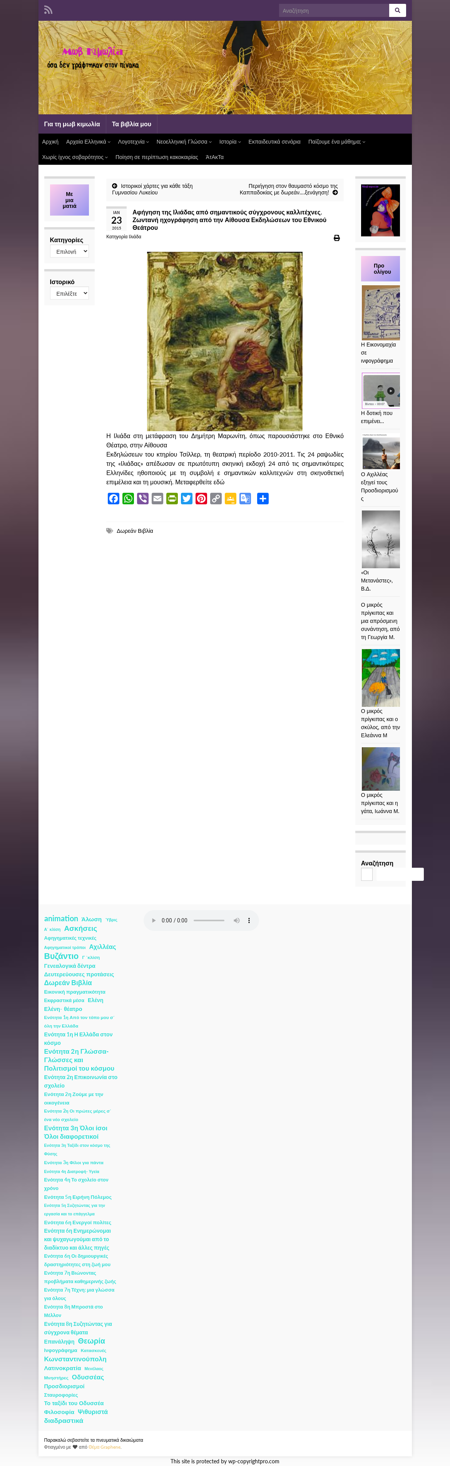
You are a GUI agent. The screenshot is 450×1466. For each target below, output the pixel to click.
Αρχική (50, 141)
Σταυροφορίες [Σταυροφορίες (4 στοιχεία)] (61, 1395)
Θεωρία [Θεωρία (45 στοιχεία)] (91, 1341)
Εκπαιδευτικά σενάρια (275, 141)
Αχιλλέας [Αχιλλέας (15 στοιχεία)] (102, 947)
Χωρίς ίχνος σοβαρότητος (75, 157)
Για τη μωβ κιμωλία (72, 123)
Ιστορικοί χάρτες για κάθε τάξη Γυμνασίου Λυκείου (152, 189)
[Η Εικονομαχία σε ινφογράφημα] (390, 312)
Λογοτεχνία (133, 141)
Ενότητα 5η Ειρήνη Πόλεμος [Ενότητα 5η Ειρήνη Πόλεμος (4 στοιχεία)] (78, 1197)
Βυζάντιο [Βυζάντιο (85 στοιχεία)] (61, 956)
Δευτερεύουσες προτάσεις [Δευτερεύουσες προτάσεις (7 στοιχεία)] (79, 974)
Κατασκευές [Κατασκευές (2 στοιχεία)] (93, 1350)
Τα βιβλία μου (131, 123)
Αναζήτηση (377, 863)
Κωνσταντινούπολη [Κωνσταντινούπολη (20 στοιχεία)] (75, 1359)
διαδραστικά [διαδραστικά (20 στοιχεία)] (64, 1420)
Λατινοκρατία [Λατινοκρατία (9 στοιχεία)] (62, 1367)
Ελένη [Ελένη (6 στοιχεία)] (96, 1000)
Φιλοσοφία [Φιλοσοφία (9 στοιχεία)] (59, 1411)
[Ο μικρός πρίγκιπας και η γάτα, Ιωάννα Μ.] (390, 769)
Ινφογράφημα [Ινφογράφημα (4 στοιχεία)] (60, 1350)
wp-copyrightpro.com (253, 1461)
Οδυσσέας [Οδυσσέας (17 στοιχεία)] (88, 1377)
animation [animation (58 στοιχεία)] (61, 918)
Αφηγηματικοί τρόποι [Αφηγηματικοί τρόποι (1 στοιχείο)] (65, 947)
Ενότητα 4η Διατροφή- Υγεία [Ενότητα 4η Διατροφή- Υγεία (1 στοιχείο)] (71, 1171)
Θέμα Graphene (105, 1447)
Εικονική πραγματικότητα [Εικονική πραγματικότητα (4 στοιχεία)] (74, 992)
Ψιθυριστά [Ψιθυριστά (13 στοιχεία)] (93, 1411)
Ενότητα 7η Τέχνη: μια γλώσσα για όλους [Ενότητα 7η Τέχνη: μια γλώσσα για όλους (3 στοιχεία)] (79, 1294)
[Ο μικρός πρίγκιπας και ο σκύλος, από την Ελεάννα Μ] (381, 678)
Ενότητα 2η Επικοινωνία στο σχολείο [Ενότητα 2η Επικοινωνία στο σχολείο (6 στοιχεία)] (81, 1081)
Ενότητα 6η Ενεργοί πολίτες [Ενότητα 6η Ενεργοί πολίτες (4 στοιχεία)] (78, 1222)
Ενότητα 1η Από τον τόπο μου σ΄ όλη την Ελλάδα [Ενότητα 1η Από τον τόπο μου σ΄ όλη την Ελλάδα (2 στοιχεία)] (79, 1021)
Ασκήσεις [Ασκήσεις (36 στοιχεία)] (80, 928)
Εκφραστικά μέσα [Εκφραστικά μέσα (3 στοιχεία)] (64, 1000)
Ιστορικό (62, 281)
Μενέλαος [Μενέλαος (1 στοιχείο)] (94, 1368)
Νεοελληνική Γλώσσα (184, 141)
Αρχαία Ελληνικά (88, 141)
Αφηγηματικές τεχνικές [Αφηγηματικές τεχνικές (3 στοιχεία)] (70, 938)
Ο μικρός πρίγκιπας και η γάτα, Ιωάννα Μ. (380, 803)
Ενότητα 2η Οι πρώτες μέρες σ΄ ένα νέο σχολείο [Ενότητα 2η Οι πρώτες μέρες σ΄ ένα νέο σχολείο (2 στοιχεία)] (78, 1115)
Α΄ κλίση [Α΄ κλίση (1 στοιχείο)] (52, 929)
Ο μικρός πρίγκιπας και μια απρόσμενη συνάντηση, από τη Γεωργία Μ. (380, 620)
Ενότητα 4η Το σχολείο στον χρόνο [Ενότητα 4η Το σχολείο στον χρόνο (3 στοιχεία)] (76, 1184)
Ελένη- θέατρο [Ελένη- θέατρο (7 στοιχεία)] (63, 1009)
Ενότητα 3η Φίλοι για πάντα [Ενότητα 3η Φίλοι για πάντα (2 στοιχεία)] (74, 1162)
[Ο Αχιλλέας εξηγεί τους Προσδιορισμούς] (390, 451)
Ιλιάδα (135, 236)
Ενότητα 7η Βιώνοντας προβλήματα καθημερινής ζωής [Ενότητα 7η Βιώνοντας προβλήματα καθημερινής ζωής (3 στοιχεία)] (80, 1277)
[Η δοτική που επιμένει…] (390, 391)
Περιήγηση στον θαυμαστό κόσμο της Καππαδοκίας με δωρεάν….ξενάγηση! (289, 189)
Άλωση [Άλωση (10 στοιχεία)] (92, 918)
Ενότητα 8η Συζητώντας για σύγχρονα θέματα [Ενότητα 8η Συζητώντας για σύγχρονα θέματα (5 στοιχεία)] (78, 1327)
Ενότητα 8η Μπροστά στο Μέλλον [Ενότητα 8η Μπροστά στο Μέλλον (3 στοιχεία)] (73, 1311)
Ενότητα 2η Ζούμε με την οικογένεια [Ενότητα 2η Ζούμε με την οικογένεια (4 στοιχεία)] (74, 1098)
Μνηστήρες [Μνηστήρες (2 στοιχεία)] (56, 1378)
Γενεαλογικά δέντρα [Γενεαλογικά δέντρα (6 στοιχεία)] (69, 965)
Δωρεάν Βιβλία (135, 530)
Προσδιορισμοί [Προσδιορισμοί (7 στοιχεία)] (64, 1386)
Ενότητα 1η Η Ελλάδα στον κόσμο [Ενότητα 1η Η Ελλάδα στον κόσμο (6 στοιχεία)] (78, 1038)
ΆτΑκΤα (215, 157)
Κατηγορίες (67, 239)
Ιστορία (230, 141)
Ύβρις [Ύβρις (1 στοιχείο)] (111, 919)
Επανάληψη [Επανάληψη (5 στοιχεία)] (59, 1341)
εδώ (219, 481)
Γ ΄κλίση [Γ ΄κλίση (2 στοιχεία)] (91, 957)
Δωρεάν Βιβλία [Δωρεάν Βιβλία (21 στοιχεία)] (68, 983)
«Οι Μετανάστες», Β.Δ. (377, 580)
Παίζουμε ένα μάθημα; (337, 141)
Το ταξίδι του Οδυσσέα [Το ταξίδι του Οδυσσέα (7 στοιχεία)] (74, 1403)
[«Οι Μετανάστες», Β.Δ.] (390, 539)
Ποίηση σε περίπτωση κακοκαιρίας (156, 157)
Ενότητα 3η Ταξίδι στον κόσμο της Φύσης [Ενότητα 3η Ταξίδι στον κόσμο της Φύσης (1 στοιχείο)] (77, 1149)
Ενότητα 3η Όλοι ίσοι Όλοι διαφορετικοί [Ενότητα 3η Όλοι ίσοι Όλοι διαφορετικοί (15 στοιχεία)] (76, 1132)
